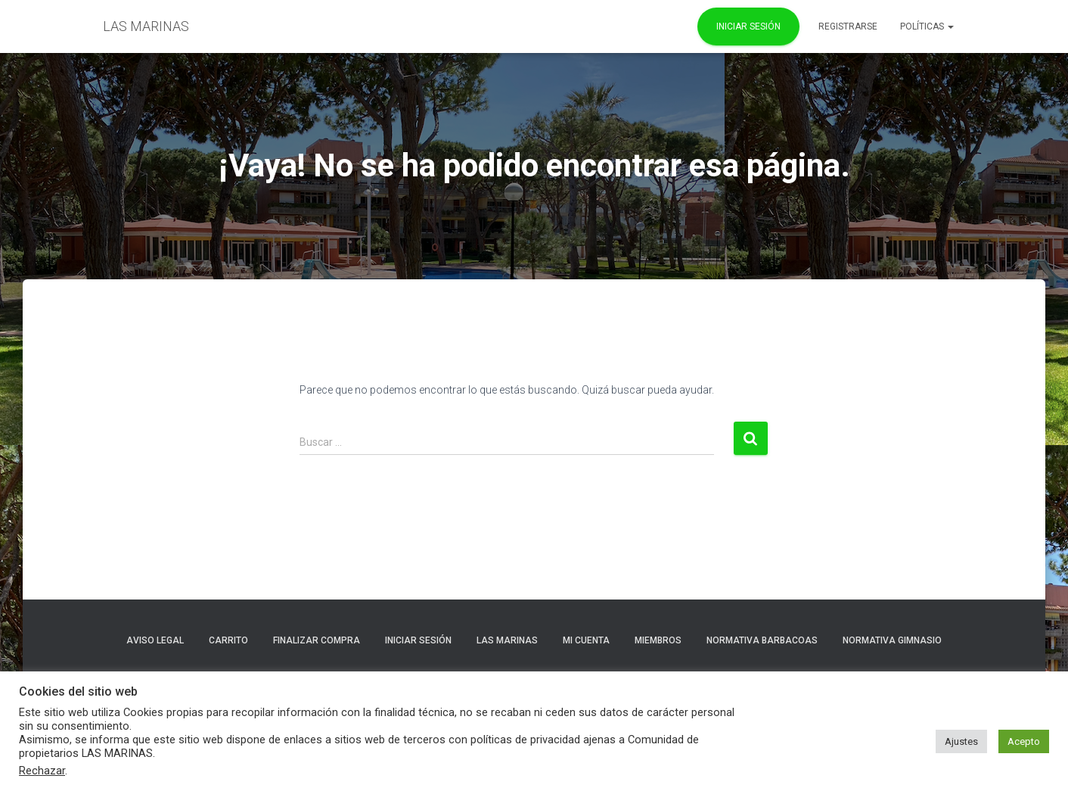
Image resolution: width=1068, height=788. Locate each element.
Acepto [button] (1023, 741)
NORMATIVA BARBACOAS (762, 640)
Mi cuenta (586, 640)
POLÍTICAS (927, 26)
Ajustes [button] (961, 741)
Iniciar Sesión (748, 26)
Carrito (228, 640)
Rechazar (42, 770)
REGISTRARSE (847, 26)
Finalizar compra (316, 640)
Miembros (658, 640)
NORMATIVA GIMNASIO (892, 640)
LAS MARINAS (507, 640)
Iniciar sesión (418, 640)
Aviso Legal (155, 640)
